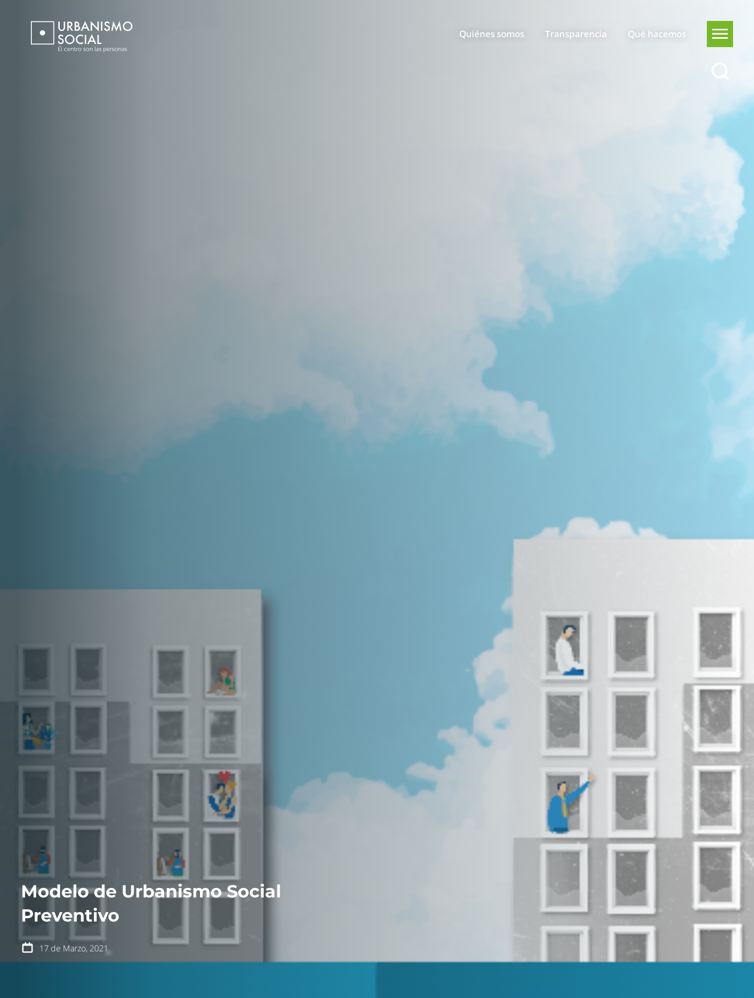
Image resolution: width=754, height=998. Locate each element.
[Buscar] (720, 71)
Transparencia (576, 34)
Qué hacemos (657, 34)
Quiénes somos (491, 34)
